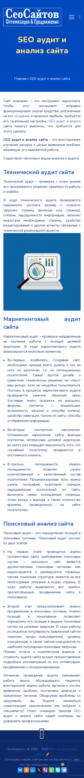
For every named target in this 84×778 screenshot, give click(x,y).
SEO (51, 121)
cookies (54, 764)
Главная (20, 78)
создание (21, 116)
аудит (60, 121)
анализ (75, 121)
